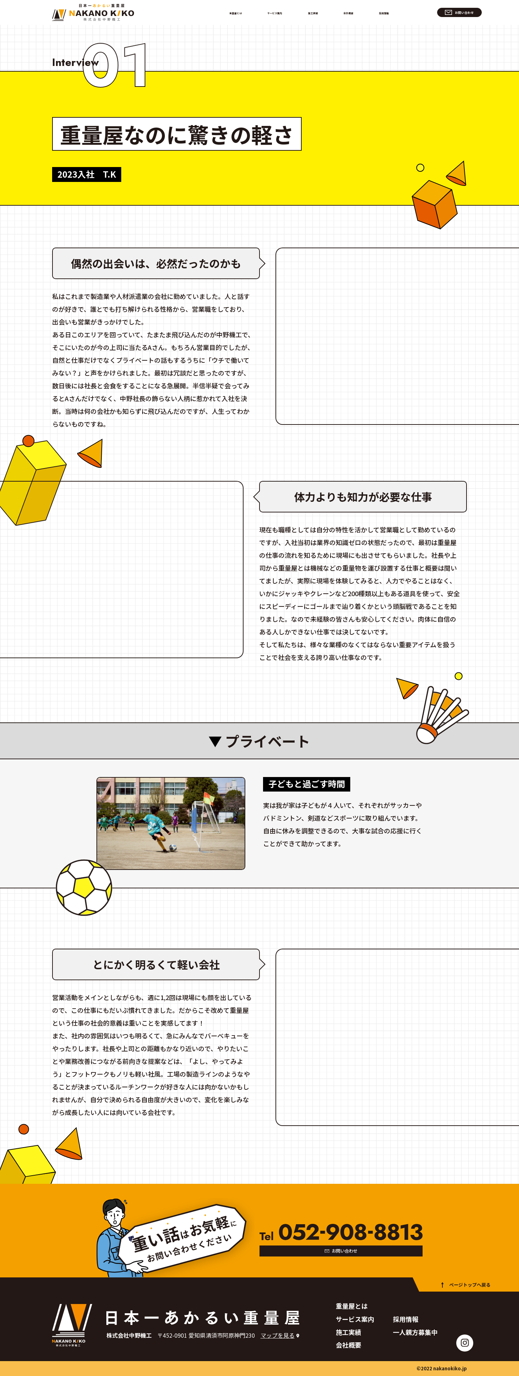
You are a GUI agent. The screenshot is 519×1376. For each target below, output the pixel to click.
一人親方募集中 (415, 1332)
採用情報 (379, 12)
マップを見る (278, 1335)
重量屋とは (241, 12)
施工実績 (317, 12)
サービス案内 (280, 12)
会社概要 (348, 12)
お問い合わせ (436, 12)
